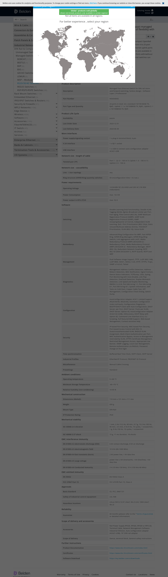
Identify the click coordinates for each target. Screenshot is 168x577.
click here (93, 3)
